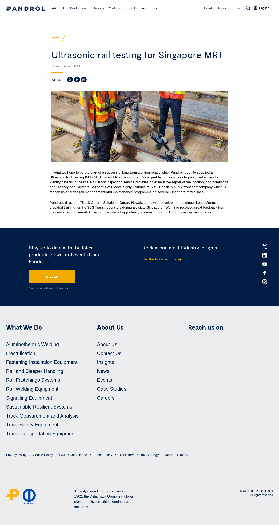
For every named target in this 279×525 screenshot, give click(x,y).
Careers (105, 398)
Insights (105, 362)
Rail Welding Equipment (32, 389)
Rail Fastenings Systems (33, 380)
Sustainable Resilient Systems (39, 407)
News (222, 8)
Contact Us (109, 353)
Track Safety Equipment (32, 424)
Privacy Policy (16, 455)
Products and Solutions (87, 8)
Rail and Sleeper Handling (34, 371)
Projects (131, 8)
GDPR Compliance (73, 455)
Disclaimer (127, 455)
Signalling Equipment (29, 398)
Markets (114, 8)
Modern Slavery (176, 455)
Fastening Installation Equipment (41, 362)
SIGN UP (52, 276)
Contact (236, 8)
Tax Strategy (150, 455)
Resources (149, 8)
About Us (59, 8)
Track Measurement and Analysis (42, 416)
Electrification (20, 353)
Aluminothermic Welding (32, 344)
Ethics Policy (103, 455)
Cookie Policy (43, 455)
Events (209, 8)
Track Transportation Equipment (41, 433)
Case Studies (111, 389)
